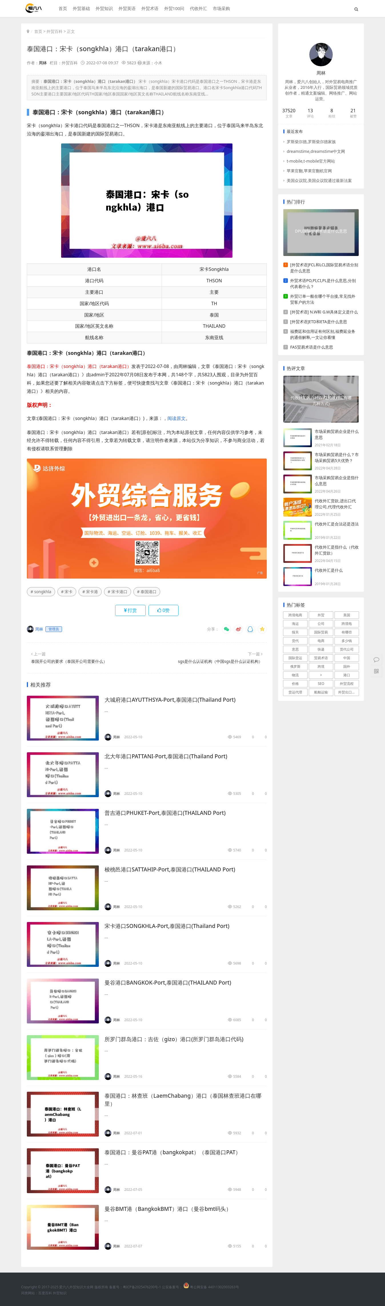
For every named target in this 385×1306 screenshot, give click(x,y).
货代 (295, 640)
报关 (295, 632)
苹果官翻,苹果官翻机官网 (309, 170)
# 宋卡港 (90, 591)
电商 (321, 640)
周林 (43, 62)
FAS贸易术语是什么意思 (311, 347)
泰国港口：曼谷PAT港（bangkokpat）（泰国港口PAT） (176, 1152)
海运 (295, 623)
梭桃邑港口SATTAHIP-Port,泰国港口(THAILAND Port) (173, 869)
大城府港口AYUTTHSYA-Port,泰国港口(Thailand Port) (174, 699)
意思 (295, 649)
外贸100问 (173, 9)
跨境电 (347, 623)
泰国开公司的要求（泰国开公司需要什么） (69, 661)
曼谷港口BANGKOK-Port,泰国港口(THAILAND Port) (171, 982)
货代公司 (347, 649)
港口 (346, 675)
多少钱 (347, 640)
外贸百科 (55, 31)
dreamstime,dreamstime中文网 (316, 151)
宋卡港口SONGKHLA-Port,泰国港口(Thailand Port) (170, 926)
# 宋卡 (67, 591)
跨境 (321, 666)
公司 (321, 623)
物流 (295, 675)
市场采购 (220, 9)
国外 (346, 666)
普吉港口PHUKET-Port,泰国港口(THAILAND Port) (168, 813)
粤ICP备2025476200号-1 (142, 1287)
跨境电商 (295, 615)
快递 (321, 649)
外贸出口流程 (348, 692)
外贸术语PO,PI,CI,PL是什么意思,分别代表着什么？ (323, 283)
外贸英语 (126, 9)
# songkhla (41, 591)
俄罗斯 (295, 666)
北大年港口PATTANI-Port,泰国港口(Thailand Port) (169, 756)
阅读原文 (176, 418)
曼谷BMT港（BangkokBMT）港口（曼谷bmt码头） (171, 1209)
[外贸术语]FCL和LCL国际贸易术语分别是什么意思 (324, 267)
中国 (346, 657)
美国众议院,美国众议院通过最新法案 (319, 180)
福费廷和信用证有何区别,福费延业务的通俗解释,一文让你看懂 (322, 334)
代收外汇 (197, 9)
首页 (62, 9)
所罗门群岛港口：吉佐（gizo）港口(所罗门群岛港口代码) (178, 1039)
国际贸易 (321, 632)
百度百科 (45, 1293)
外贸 (321, 615)
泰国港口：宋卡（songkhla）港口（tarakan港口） (106, 48)
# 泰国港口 (147, 591)
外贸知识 (103, 9)
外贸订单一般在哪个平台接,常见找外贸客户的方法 (322, 299)
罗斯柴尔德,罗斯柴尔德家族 (311, 141)
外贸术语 (149, 9)
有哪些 (347, 632)
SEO (321, 683)
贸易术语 (321, 657)
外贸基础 (80, 9)
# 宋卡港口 (117, 591)
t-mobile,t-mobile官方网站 (311, 161)
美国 (346, 615)
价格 (295, 683)
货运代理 (295, 692)
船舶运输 (321, 692)
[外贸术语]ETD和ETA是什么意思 (318, 321)
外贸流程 (347, 683)
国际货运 (295, 657)
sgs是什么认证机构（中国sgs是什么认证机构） (220, 661)
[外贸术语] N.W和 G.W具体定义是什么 (324, 312)
